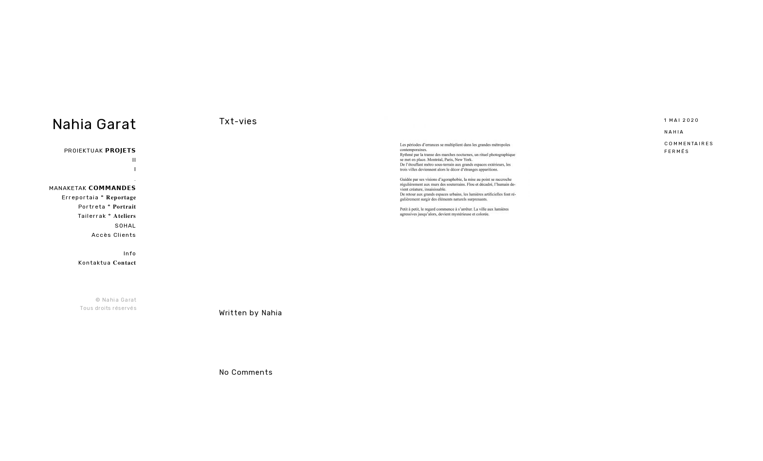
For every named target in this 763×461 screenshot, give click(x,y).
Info (130, 253)
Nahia (674, 131)
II (134, 159)
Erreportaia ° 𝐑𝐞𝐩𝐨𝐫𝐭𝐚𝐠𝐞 (99, 197)
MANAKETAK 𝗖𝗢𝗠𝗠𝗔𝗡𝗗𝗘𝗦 (92, 188)
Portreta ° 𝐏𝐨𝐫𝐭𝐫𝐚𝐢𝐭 (107, 206)
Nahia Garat (94, 124)
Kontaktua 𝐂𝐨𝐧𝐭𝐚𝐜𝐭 (107, 262)
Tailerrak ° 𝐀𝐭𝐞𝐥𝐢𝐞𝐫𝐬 (107, 215)
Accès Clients (113, 234)
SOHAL (125, 225)
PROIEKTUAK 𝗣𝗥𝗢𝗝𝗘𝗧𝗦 (100, 150)
